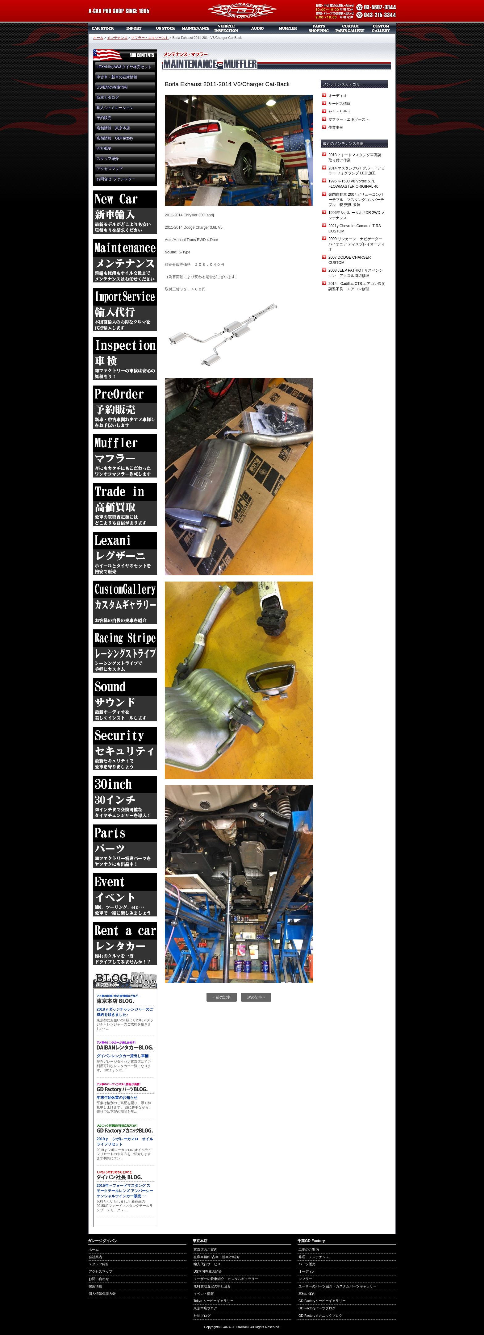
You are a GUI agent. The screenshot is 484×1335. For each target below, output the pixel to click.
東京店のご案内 (205, 1249)
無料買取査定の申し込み (212, 1286)
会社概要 (104, 148)
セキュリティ (339, 112)
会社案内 (95, 1257)
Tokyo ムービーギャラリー (214, 1301)
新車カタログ (108, 97)
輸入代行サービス (207, 1264)
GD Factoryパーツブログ (317, 1308)
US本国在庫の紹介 (208, 1271)
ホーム (98, 38)
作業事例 (335, 127)
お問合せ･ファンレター (116, 179)
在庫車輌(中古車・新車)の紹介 (217, 1257)
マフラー (288, 28)
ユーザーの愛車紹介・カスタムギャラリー (226, 1279)
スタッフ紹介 (108, 158)
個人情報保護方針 (102, 1293)
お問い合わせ (99, 1279)
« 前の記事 (222, 997)
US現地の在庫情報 (112, 87)
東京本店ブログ (205, 1308)
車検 (226, 28)
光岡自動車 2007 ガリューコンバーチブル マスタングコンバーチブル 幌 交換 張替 (356, 199)
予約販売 (104, 118)
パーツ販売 (319, 28)
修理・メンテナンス (313, 1257)
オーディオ (257, 28)
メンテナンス (195, 28)
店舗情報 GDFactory (115, 138)
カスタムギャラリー (380, 28)
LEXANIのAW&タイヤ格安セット (124, 67)
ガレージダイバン (242, 11)
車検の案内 (306, 1293)
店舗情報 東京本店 (113, 128)
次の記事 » (256, 997)
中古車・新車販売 (103, 28)
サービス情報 (339, 104)
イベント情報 (204, 1293)
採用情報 (95, 1286)
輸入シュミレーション (115, 108)
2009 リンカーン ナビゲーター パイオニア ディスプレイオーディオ (357, 244)
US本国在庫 (164, 28)
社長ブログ (202, 1315)
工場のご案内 (308, 1249)
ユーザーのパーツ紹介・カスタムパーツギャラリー (337, 1286)
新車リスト (134, 28)
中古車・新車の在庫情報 (117, 77)
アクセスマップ (110, 169)
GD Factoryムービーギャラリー (322, 1301)
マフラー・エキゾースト (150, 38)
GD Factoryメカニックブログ (320, 1315)
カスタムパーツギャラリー (350, 28)
